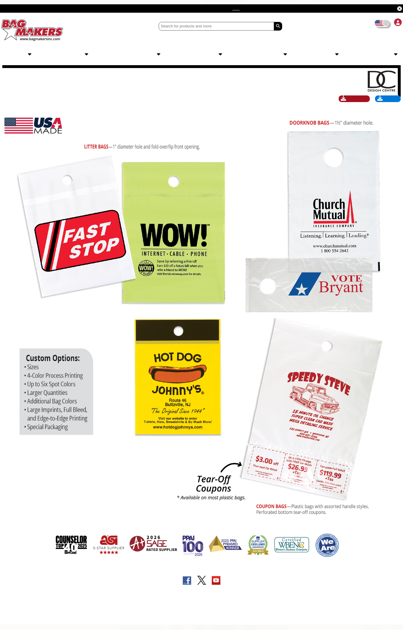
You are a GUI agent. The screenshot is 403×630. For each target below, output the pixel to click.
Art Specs (387, 103)
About (329, 54)
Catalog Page (351, 103)
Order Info (209, 54)
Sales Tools (272, 54)
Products (19, 54)
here (287, 8)
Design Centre (142, 54)
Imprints (77, 54)
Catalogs (384, 54)
